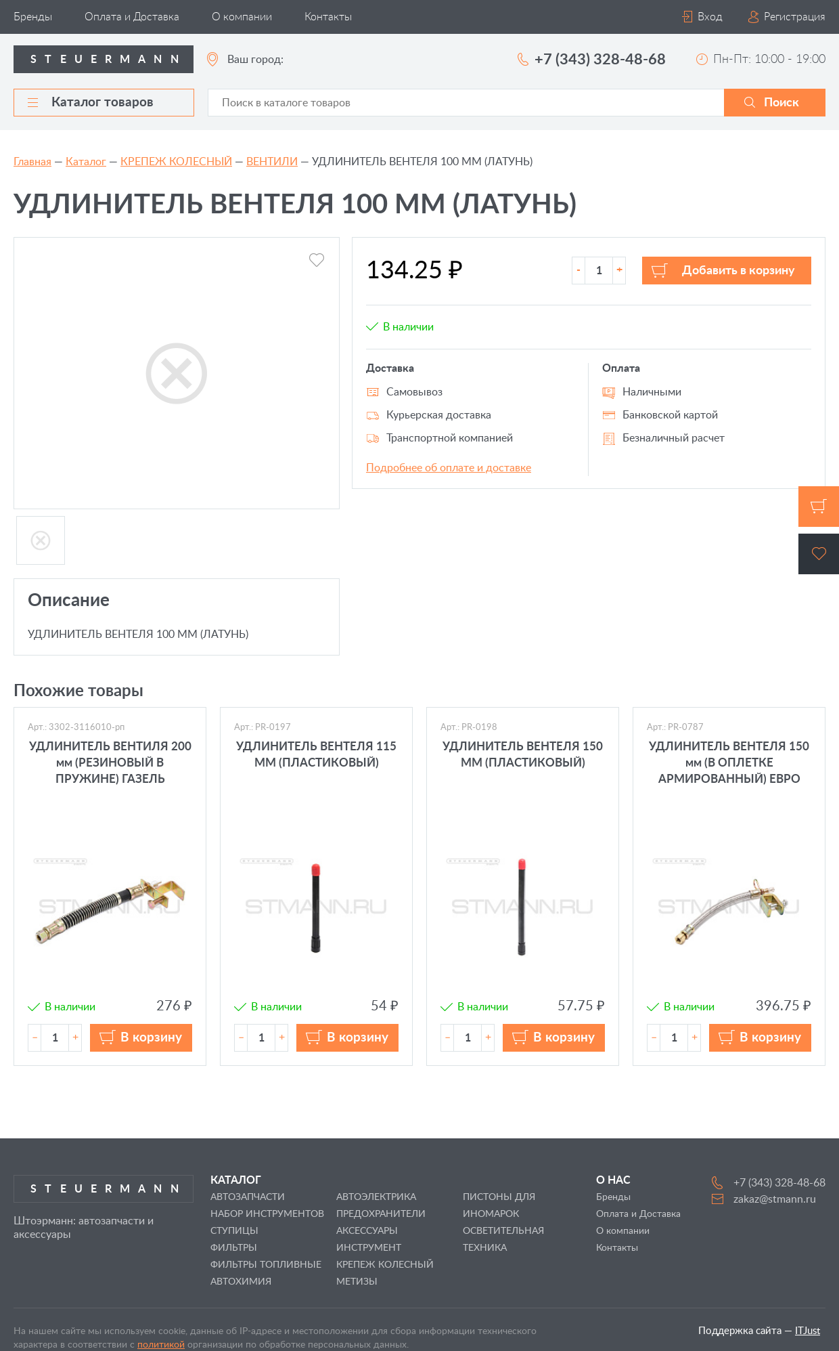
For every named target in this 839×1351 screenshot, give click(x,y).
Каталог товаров (91, 102)
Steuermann (108, 59)
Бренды (33, 17)
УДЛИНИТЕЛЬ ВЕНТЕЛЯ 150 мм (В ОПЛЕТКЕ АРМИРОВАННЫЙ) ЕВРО (729, 763)
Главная (32, 161)
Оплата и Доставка (132, 17)
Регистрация (794, 17)
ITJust (807, 1331)
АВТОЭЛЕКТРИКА (376, 1197)
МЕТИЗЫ (357, 1282)
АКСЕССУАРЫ (367, 1231)
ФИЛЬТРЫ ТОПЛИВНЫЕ (265, 1265)
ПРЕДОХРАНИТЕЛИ (381, 1214)
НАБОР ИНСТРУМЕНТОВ (267, 1214)
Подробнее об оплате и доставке (448, 468)
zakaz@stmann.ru (774, 1199)
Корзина (818, 506)
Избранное (818, 554)
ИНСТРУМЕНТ (368, 1248)
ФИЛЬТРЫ (233, 1248)
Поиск (781, 103)
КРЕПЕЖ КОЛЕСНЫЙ (176, 161)
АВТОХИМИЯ (240, 1282)
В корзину (151, 1037)
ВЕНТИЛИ (272, 161)
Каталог (86, 161)
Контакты (328, 17)
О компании (242, 17)
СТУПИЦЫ (234, 1231)
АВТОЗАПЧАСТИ (247, 1197)
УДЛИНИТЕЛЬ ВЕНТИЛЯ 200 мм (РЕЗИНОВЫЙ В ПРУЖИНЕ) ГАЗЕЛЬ (110, 763)
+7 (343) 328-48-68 (600, 59)
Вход (710, 17)
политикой (161, 1345)
